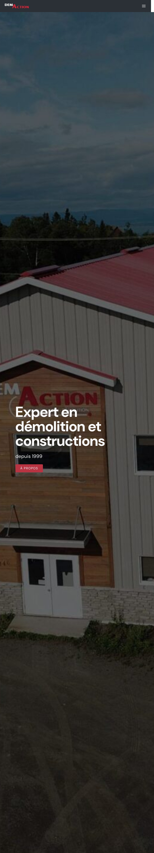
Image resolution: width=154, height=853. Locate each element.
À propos (29, 468)
